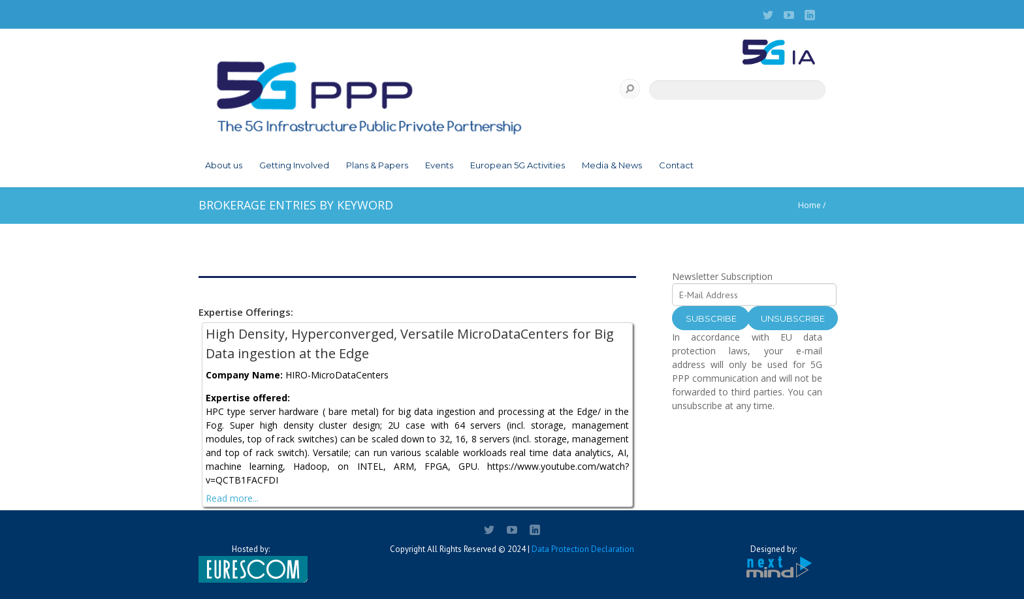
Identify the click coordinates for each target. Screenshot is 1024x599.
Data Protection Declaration (583, 549)
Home (809, 205)
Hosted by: (251, 563)
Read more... (232, 498)
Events (439, 165)
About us (223, 165)
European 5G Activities (517, 165)
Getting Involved (294, 165)
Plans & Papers (377, 165)
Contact (676, 165)
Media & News (612, 165)
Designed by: (773, 561)
